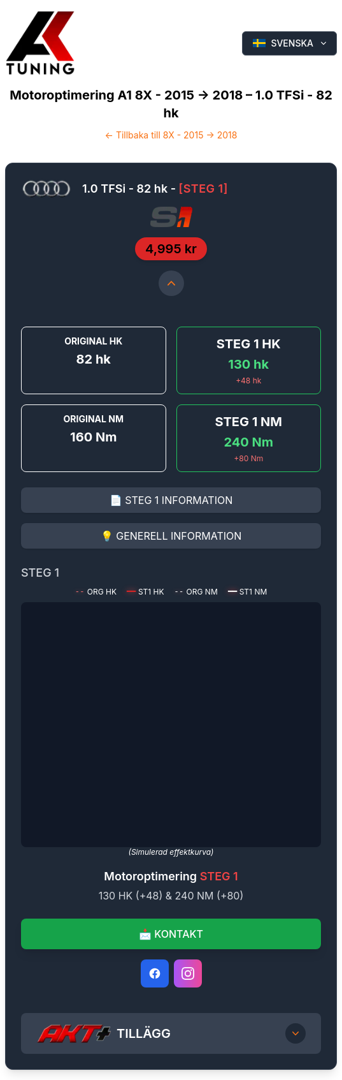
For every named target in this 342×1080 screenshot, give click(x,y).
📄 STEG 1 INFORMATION (171, 500)
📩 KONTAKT (171, 934)
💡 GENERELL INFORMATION (171, 535)
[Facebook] (155, 973)
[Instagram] (188, 973)
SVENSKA (291, 43)
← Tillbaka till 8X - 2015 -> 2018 (171, 134)
